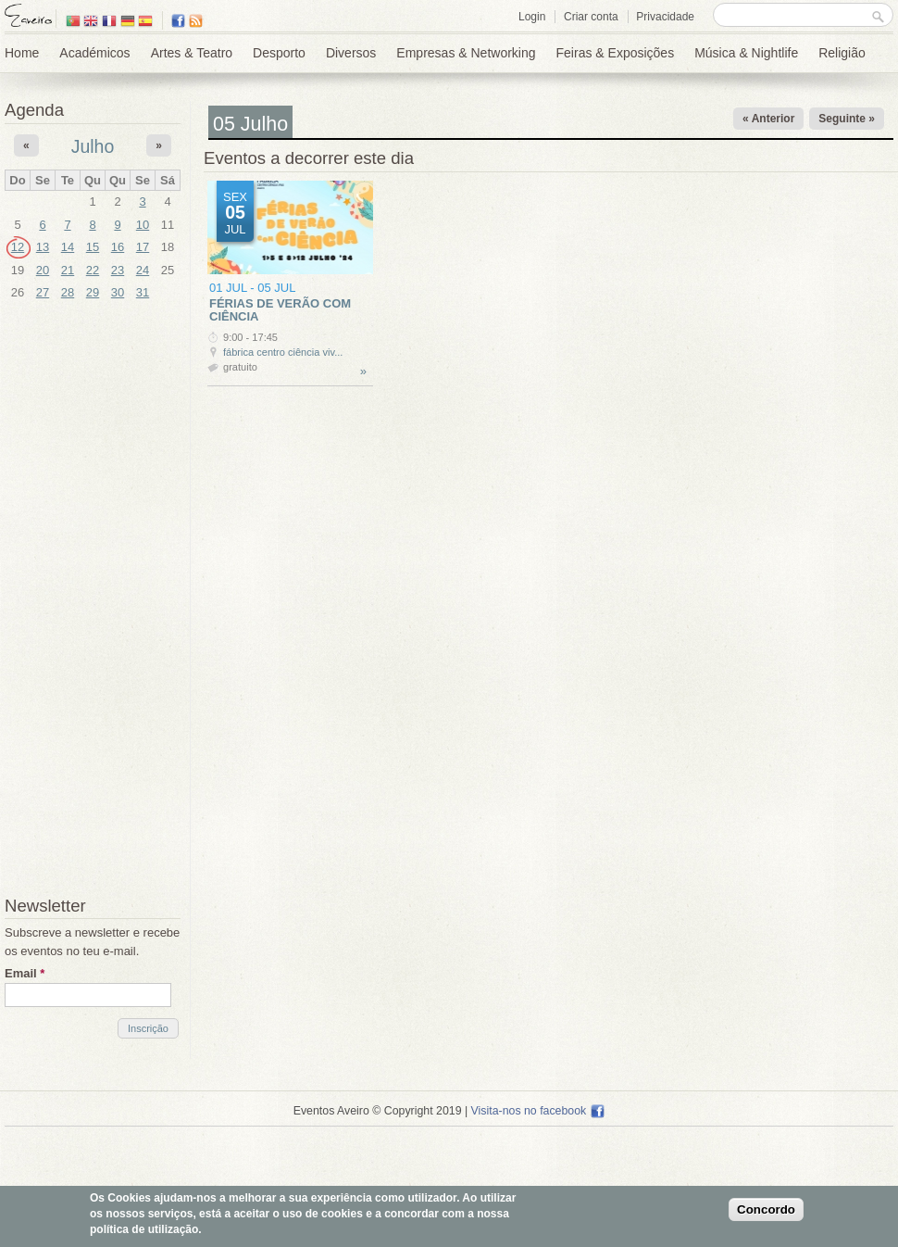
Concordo (766, 1209)
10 (142, 225)
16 (117, 247)
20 (42, 270)
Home (22, 52)
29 (92, 292)
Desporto (279, 52)
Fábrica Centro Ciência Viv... (283, 352)
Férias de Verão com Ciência (280, 309)
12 (17, 247)
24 (142, 270)
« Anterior (768, 118)
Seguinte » (846, 118)
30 (117, 292)
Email (24, 973)
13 (42, 247)
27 (42, 292)
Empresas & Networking (465, 52)
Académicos (94, 52)
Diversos (351, 52)
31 (142, 292)
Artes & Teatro (191, 52)
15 (92, 247)
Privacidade (665, 16)
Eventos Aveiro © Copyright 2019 (377, 1110)
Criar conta (591, 16)
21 (67, 270)
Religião (842, 52)
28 (67, 292)
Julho (93, 146)
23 (117, 270)
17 (142, 247)
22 (92, 270)
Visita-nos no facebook (538, 1110)
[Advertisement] (93, 600)
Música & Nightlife (746, 52)
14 (67, 247)
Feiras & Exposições (615, 52)
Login (531, 16)
